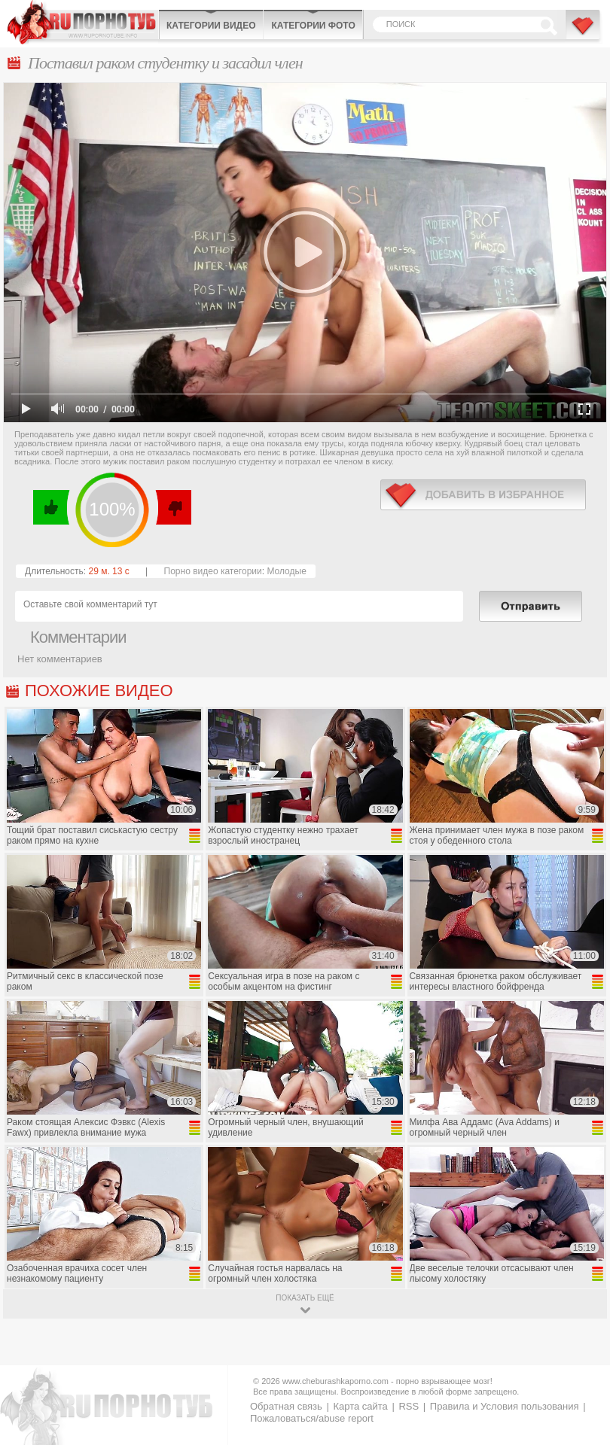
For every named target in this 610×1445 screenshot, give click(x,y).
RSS (408, 1406)
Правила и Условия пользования (504, 1406)
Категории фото (313, 25)
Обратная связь (286, 1406)
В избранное (583, 32)
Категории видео (210, 25)
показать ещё (305, 1298)
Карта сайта (360, 1406)
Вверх (581, 1357)
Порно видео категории (213, 571)
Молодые (286, 571)
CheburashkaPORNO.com (83, 22)
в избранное (483, 494)
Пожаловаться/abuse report (312, 1418)
